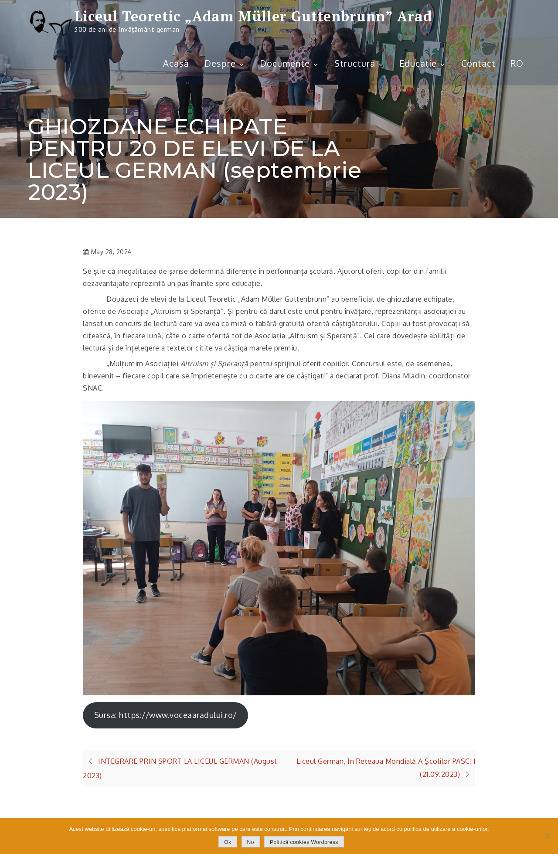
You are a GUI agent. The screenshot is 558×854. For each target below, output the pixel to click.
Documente (289, 63)
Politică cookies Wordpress (304, 842)
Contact (478, 63)
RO (517, 63)
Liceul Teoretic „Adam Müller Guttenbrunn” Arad (253, 16)
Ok (227, 842)
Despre (224, 63)
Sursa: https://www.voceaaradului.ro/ (165, 715)
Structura (359, 63)
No (250, 842)
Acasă (176, 63)
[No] (547, 836)
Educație (422, 63)
